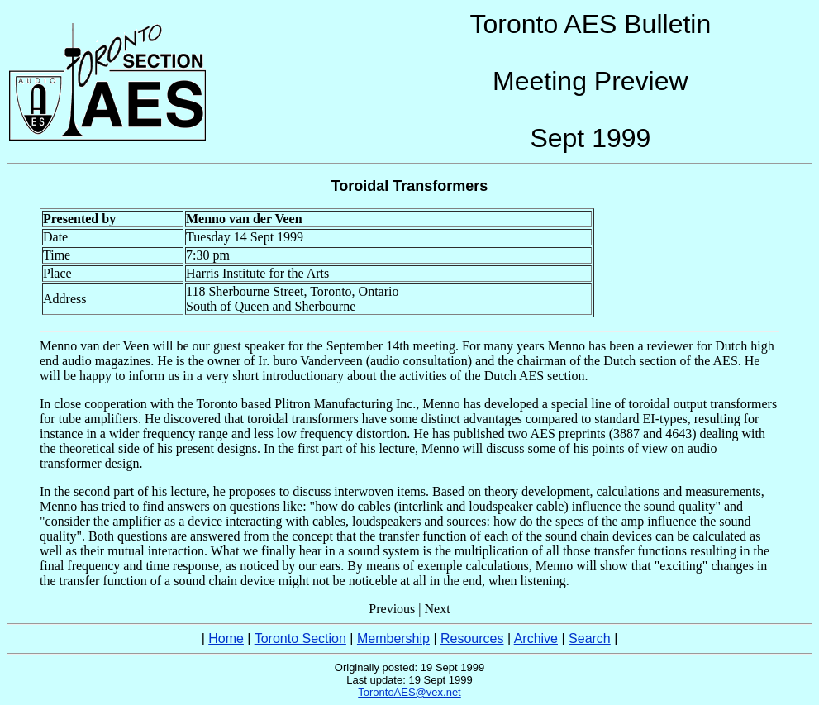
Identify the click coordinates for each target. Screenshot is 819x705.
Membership (393, 638)
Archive (536, 638)
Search (590, 638)
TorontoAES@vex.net (409, 692)
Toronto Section (300, 638)
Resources (471, 638)
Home (226, 638)
